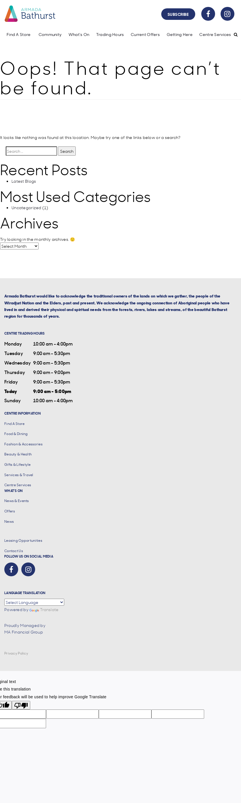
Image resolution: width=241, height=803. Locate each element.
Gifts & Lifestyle (17, 464)
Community (50, 34)
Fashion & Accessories (23, 444)
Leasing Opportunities (23, 540)
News (9, 521)
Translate (44, 609)
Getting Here (180, 34)
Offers (9, 511)
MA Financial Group (23, 632)
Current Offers (145, 34)
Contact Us (13, 550)
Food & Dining (16, 433)
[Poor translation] (21, 705)
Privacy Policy (16, 653)
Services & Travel (18, 474)
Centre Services (215, 34)
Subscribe (178, 14)
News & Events (16, 500)
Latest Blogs (24, 181)
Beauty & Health (18, 454)
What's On (79, 34)
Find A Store (19, 34)
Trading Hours (110, 34)
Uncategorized (26, 207)
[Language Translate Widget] (34, 602)
